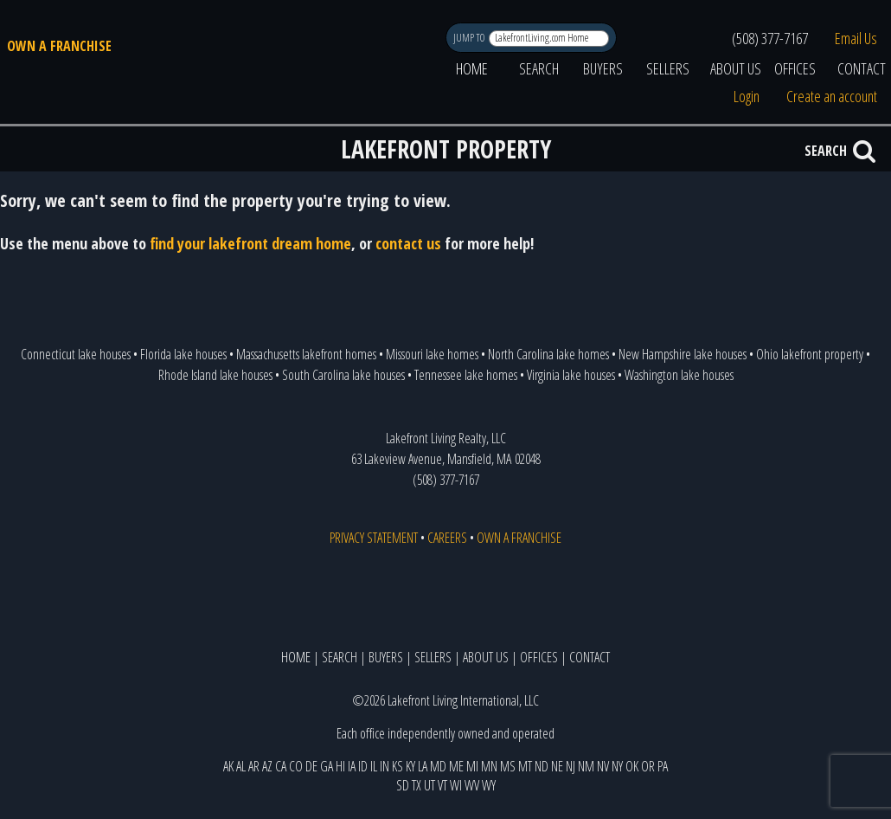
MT (525, 766)
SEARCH (539, 68)
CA (280, 766)
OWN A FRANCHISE (59, 45)
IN (384, 766)
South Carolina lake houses (343, 374)
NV (603, 766)
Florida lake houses (183, 354)
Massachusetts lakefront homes (306, 354)
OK (631, 766)
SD (402, 785)
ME (456, 766)
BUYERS (603, 68)
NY (617, 766)
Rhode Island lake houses (215, 374)
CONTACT (589, 657)
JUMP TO (470, 37)
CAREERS (447, 537)
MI (472, 766)
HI (340, 766)
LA (422, 766)
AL (241, 766)
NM (586, 766)
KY (410, 766)
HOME (472, 68)
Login (747, 96)
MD (438, 766)
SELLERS (667, 68)
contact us (408, 243)
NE (557, 766)
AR (254, 766)
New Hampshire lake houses (683, 354)
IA (352, 766)
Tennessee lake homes (465, 374)
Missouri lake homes (432, 354)
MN (489, 766)
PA (662, 766)
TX (416, 785)
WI (456, 785)
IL (373, 766)
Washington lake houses (679, 374)
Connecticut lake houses (76, 354)
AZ (267, 766)
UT (429, 785)
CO (296, 766)
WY (489, 785)
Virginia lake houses (571, 374)
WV (472, 785)
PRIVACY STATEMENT (374, 537)
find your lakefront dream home (250, 243)
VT (442, 785)
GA (326, 766)
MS (508, 766)
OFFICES (795, 68)
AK (228, 766)
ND (541, 766)
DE (311, 766)
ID (363, 766)
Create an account (831, 96)
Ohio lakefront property (809, 354)
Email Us (856, 38)
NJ (570, 766)
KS (397, 766)
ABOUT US (735, 68)
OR (648, 766)
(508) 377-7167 (770, 38)
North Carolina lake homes (548, 354)
